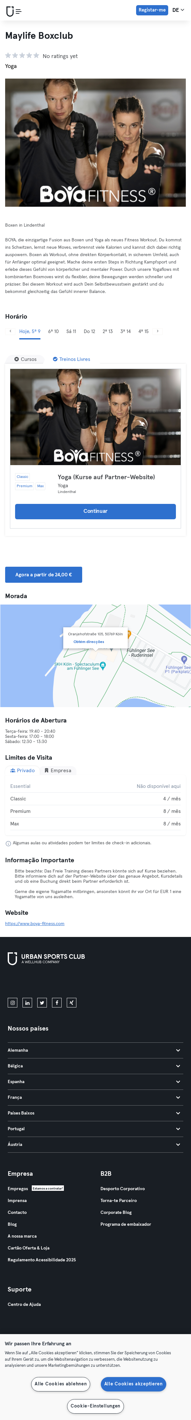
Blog (12, 1224)
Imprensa (17, 1201)
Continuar (95, 511)
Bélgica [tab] (94, 1066)
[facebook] (57, 1002)
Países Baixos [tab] (94, 1113)
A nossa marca (22, 1236)
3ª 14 (125, 331)
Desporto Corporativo (122, 1189)
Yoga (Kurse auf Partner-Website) (106, 477)
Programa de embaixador (125, 1224)
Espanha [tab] (94, 1082)
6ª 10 (53, 331)
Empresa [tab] (57, 770)
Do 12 (89, 331)
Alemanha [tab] (94, 1050)
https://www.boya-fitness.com (35, 924)
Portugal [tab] (94, 1129)
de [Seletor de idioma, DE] (178, 10)
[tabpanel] (95, 805)
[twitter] (42, 1002)
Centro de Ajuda (24, 1304)
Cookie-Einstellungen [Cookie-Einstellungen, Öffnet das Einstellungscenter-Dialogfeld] (95, 1406)
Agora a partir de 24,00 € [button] (43, 574)
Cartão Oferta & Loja (28, 1248)
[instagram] (12, 1002)
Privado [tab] (22, 770)
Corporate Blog (116, 1212)
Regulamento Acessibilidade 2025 (42, 1260)
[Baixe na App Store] (29, 982)
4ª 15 (143, 331)
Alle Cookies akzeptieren (133, 1384)
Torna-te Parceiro (118, 1201)
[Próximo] (157, 331)
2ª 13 (108, 331)
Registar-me (152, 10)
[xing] (71, 1002)
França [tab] (94, 1097)
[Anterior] (10, 331)
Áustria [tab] (94, 1145)
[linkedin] (27, 1002)
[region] (95, 1377)
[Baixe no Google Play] (76, 982)
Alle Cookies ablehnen (61, 1384)
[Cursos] (25, 359)
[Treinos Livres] (71, 359)
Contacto (17, 1212)
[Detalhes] (95, 417)
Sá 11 (71, 331)
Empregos (18, 1189)
